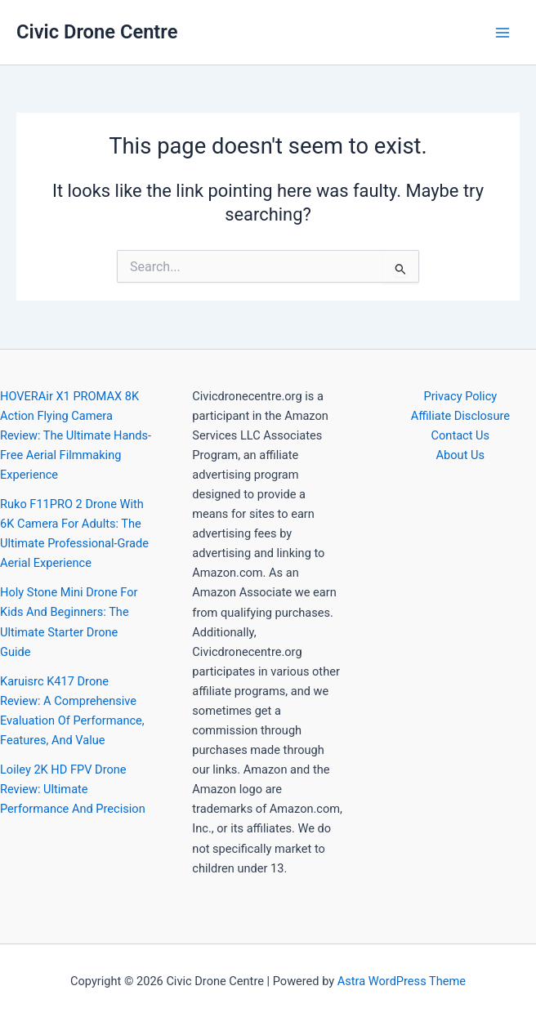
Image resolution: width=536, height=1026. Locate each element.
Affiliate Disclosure (460, 415)
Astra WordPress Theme (401, 981)
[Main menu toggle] (502, 33)
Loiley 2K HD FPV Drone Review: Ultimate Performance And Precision (72, 789)
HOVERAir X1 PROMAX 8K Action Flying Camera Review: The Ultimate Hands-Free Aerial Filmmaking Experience (75, 435)
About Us (460, 455)
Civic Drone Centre (96, 31)
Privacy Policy (460, 396)
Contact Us (460, 435)
